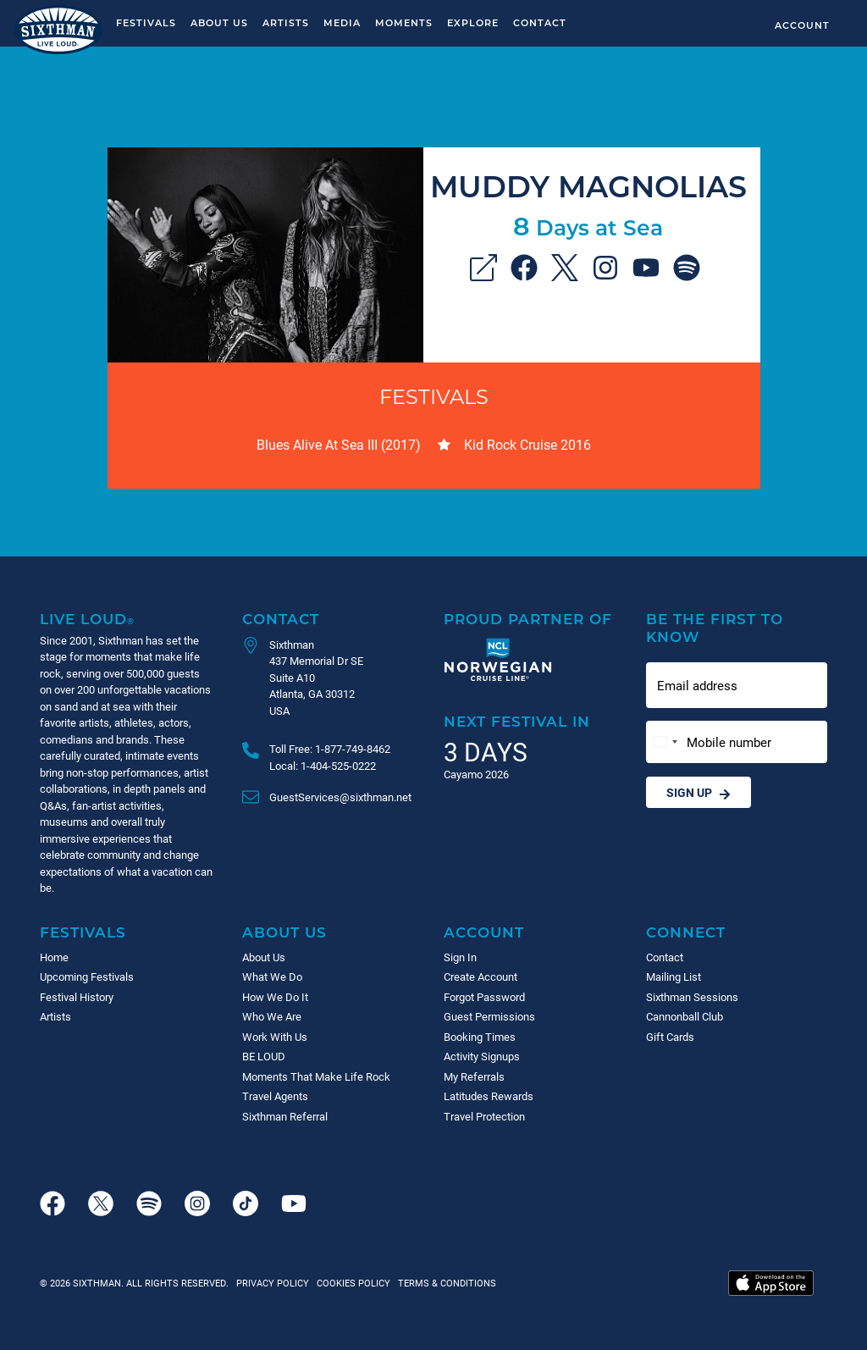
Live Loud (87, 618)
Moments (404, 22)
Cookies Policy (351, 1282)
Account (802, 25)
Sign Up (698, 792)
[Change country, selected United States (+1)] (664, 742)
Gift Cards (670, 1036)
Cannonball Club (684, 1016)
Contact (539, 22)
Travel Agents (275, 1096)
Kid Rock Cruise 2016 (527, 444)
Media (342, 22)
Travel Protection (484, 1116)
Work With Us (274, 1036)
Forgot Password (484, 996)
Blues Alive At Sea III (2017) (339, 444)
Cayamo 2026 (476, 774)
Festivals (146, 22)
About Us (219, 22)
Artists (285, 22)
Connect (686, 932)
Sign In (460, 957)
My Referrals (474, 1076)
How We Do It (275, 996)
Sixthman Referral (285, 1116)
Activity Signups (482, 1056)
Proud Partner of (528, 618)
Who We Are (271, 1016)
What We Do (272, 976)
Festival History (76, 996)
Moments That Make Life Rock (316, 1076)
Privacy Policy (272, 1282)
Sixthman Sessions (692, 996)
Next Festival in (517, 721)
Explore (473, 22)
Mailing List (673, 976)
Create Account (480, 976)
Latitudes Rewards (488, 1096)
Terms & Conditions (444, 1282)
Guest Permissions (489, 1016)
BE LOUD (263, 1056)
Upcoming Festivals (87, 976)
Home (54, 957)
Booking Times (480, 1036)
